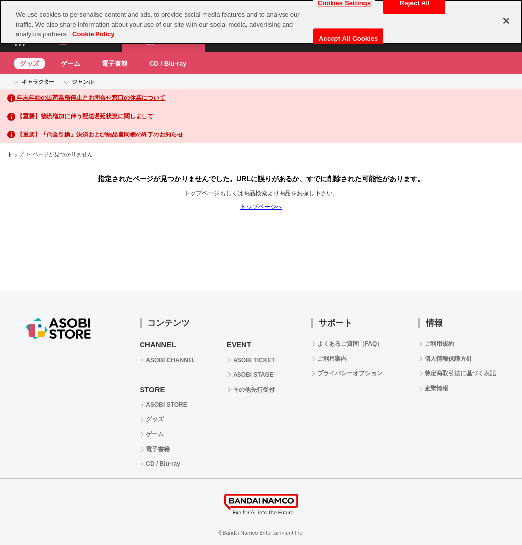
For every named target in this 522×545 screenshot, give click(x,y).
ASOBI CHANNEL (170, 360)
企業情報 (436, 388)
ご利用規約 (439, 343)
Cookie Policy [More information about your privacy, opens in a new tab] (93, 30)
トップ (15, 154)
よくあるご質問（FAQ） (350, 343)
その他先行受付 (254, 389)
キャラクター (38, 82)
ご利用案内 (332, 358)
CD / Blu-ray (167, 63)
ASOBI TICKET (254, 360)
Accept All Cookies (348, 35)
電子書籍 (115, 63)
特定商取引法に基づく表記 (460, 373)
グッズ (29, 63)
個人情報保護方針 (448, 358)
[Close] (506, 17)
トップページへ (261, 206)
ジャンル (83, 82)
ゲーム (70, 63)
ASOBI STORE (166, 404)
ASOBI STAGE (253, 374)
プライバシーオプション (349, 373)
